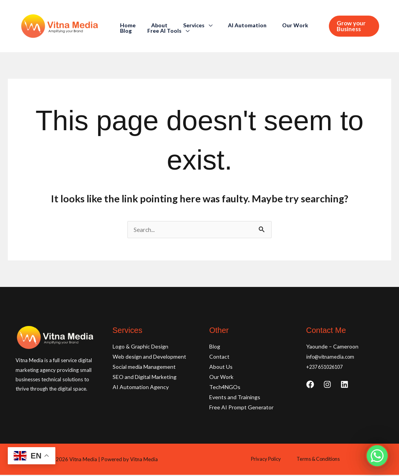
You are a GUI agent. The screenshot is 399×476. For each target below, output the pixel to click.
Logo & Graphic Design (140, 347)
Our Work (274, 25)
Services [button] (182, 25)
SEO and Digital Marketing (145, 378)
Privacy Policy (268, 460)
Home (125, 25)
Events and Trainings (234, 398)
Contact (219, 357)
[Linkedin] (344, 385)
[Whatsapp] (377, 455)
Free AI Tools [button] (135, 31)
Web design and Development (149, 357)
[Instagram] (327, 385)
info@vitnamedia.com (332, 357)
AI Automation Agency (141, 388)
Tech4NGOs (224, 388)
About (152, 25)
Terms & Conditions (314, 460)
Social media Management (144, 368)
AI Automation (231, 25)
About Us (221, 368)
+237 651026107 (327, 368)
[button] (351, 26)
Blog (304, 25)
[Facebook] (310, 385)
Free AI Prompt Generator (241, 408)
